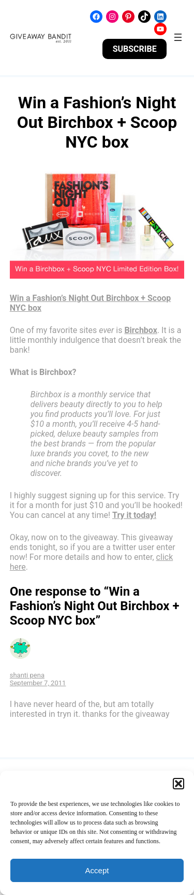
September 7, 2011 (38, 683)
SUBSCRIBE (135, 49)
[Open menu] (178, 37)
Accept (97, 870)
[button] (178, 783)
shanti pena (27, 675)
